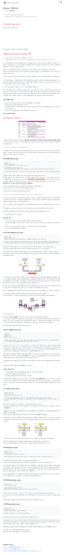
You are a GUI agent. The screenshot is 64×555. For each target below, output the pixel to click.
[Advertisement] (32, 38)
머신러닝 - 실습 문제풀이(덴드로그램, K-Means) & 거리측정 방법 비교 (22, 551)
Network (13, 10)
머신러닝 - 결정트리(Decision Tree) (14, 547)
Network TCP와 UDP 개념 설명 (10, 27)
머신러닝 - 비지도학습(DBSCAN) (13, 549)
